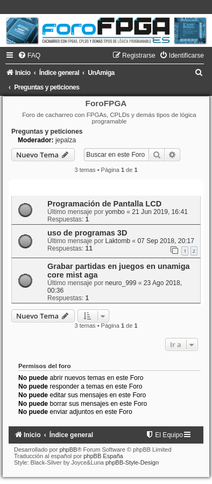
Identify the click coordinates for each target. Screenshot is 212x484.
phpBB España (103, 456)
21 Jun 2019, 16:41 (160, 212)
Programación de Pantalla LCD (104, 203)
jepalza (65, 140)
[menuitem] (29, 55)
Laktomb (117, 241)
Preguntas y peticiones (46, 131)
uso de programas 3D (87, 233)
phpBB (68, 449)
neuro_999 (121, 283)
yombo (115, 212)
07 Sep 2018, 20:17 (165, 241)
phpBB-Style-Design (132, 462)
